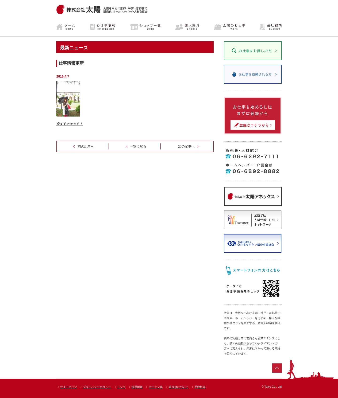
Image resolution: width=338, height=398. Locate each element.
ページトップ (277, 368)
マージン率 (156, 387)
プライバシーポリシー (97, 387)
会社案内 (267, 27)
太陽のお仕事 (229, 27)
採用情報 (137, 387)
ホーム (69, 27)
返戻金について (178, 387)
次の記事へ (186, 146)
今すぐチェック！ (69, 124)
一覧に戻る (138, 146)
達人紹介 (187, 27)
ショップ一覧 (145, 27)
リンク (121, 387)
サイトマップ (68, 387)
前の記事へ (86, 146)
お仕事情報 (103, 27)
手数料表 (200, 387)
